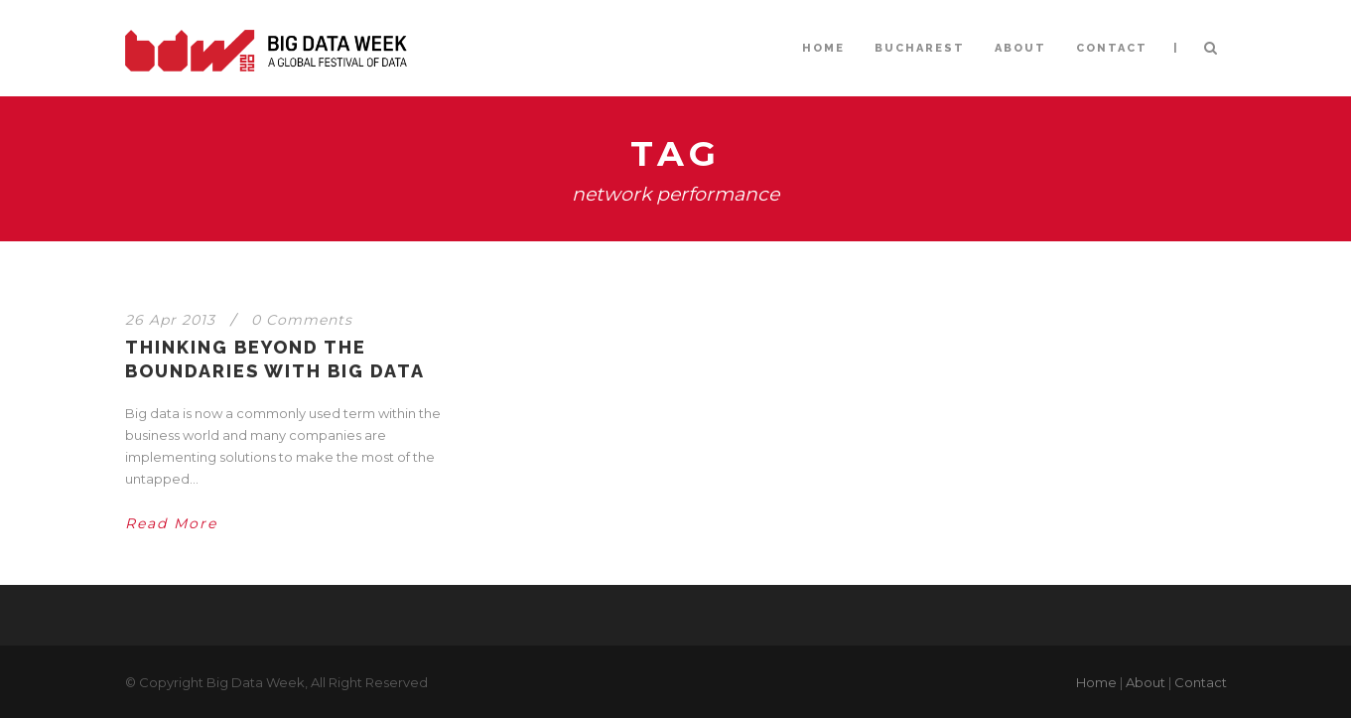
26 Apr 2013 (170, 320)
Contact (1200, 682)
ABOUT (1020, 48)
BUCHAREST (920, 48)
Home (1096, 682)
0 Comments (301, 320)
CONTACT (1112, 48)
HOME (823, 48)
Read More (171, 523)
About (1145, 682)
